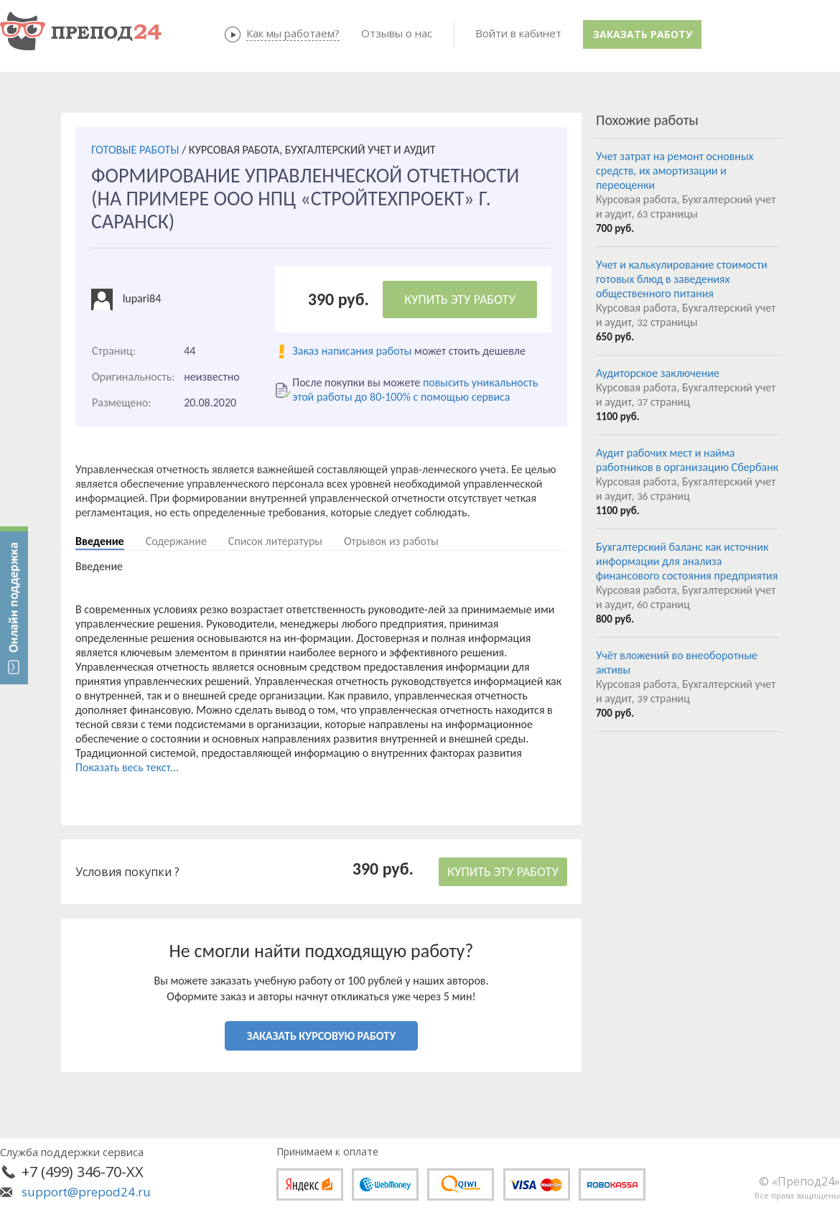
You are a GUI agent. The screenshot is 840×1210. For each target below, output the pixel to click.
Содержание (176, 541)
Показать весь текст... (127, 767)
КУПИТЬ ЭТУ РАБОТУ (459, 299)
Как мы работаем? (293, 33)
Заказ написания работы (351, 351)
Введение (99, 541)
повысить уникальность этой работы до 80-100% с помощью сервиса (415, 390)
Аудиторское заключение (657, 373)
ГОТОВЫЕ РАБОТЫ (135, 150)
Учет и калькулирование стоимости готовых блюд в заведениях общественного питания (681, 279)
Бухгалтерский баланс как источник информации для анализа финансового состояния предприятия (687, 561)
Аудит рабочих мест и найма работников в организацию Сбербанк (687, 460)
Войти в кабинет (518, 33)
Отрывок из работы (391, 541)
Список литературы (275, 541)
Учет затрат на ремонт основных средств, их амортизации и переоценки (675, 170)
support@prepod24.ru (86, 1191)
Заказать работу (642, 34)
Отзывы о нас (396, 33)
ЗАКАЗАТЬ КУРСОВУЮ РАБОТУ (321, 1036)
